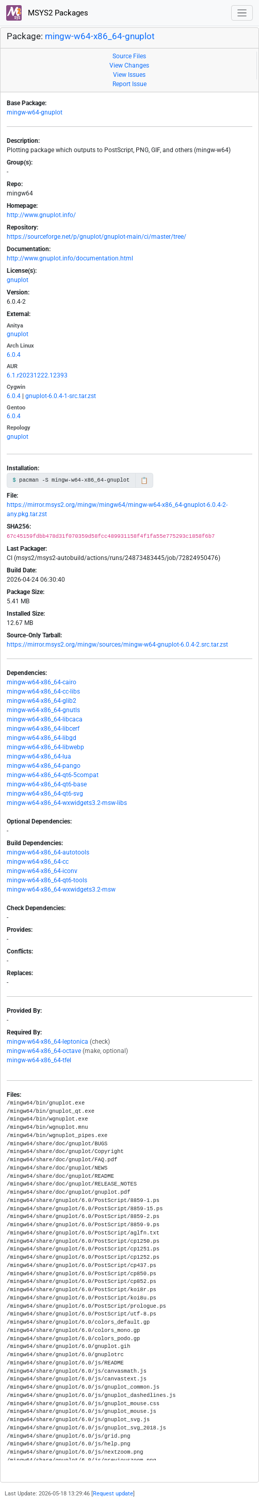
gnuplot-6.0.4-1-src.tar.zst (60, 396)
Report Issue (129, 84)
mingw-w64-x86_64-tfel (39, 1060)
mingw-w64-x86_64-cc (38, 861)
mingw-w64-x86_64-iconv (42, 871)
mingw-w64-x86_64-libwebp (45, 747)
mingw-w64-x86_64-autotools (48, 852)
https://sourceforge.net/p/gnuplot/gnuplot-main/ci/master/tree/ (96, 236)
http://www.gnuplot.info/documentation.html (70, 258)
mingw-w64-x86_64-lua (39, 756)
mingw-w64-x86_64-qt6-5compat (53, 775)
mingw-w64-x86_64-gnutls (43, 710)
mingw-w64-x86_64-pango (43, 765)
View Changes (129, 65)
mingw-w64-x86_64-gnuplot (100, 36)
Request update (113, 1493)
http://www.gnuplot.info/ (41, 215)
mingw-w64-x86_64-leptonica (47, 1041)
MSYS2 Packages (47, 13)
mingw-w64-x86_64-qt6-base (47, 784)
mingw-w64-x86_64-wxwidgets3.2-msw (61, 889)
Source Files (129, 56)
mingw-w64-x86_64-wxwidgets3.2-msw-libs (67, 802)
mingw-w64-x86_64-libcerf (43, 728)
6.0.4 (14, 354)
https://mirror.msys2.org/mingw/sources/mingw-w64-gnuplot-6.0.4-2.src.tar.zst (117, 644)
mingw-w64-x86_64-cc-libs (43, 691)
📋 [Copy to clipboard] (144, 480)
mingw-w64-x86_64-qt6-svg (45, 793)
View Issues (129, 74)
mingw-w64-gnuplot (34, 112)
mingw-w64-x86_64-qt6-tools (47, 880)
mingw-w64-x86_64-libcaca (45, 719)
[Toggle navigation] (242, 13)
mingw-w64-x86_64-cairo (41, 682)
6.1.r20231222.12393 (37, 375)
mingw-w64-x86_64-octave (44, 1051)
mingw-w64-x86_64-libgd (41, 738)
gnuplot (17, 280)
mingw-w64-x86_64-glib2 (41, 700)
